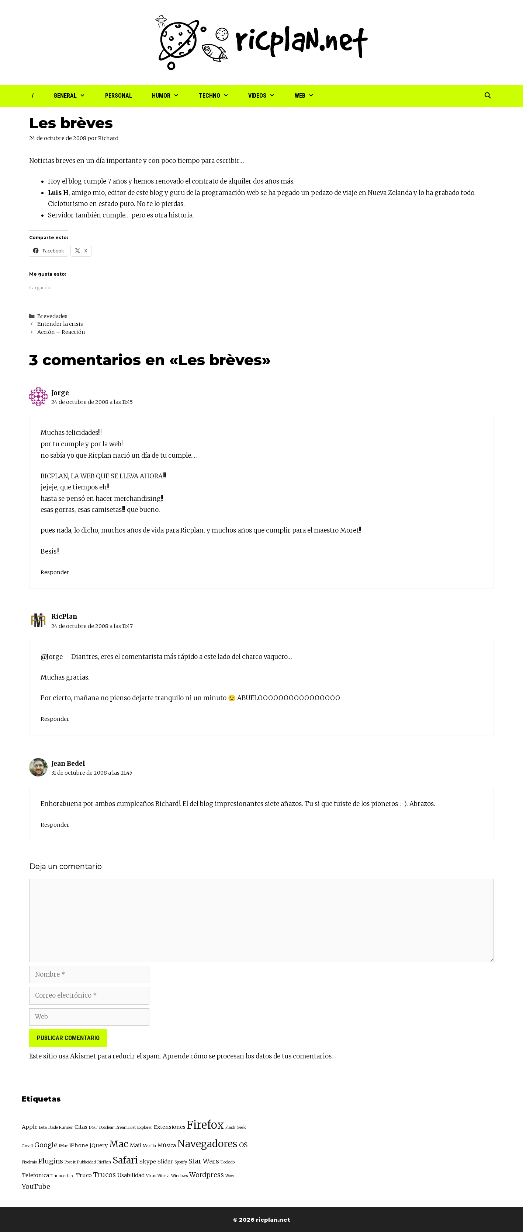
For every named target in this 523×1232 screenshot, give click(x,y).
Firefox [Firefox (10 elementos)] (205, 1125)
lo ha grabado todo (446, 193)
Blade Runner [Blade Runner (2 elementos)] (60, 1127)
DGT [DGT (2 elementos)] (93, 1127)
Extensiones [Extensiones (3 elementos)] (170, 1127)
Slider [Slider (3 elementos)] (165, 1161)
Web (309, 96)
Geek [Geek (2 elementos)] (241, 1127)
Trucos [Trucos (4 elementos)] (104, 1174)
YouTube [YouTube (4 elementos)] (36, 1186)
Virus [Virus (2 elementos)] (151, 1175)
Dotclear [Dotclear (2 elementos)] (106, 1127)
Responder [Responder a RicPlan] (55, 719)
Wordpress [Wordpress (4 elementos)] (206, 1174)
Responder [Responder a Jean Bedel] (55, 824)
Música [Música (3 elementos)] (166, 1145)
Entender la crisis (60, 324)
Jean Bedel (68, 764)
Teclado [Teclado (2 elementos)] (228, 1162)
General (74, 96)
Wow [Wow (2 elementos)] (229, 1175)
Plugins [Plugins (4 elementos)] (50, 1161)
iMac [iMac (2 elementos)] (63, 1146)
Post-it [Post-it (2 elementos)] (70, 1162)
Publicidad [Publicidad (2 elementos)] (86, 1162)
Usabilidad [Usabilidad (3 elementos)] (131, 1175)
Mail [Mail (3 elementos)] (135, 1145)
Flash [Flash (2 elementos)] (230, 1127)
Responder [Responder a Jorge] (55, 572)
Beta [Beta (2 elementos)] (43, 1127)
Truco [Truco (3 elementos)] (84, 1175)
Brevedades (52, 316)
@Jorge (52, 657)
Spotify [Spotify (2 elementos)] (180, 1162)
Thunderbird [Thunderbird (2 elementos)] (63, 1175)
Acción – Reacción (61, 332)
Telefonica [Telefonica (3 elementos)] (35, 1175)
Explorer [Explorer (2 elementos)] (144, 1127)
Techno (219, 96)
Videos (266, 96)
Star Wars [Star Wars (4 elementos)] (203, 1161)
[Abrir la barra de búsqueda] (487, 96)
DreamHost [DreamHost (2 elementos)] (125, 1127)
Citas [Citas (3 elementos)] (81, 1127)
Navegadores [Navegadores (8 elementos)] (207, 1144)
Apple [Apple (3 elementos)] (30, 1127)
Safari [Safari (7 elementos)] (125, 1160)
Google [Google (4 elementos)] (46, 1145)
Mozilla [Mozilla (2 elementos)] (149, 1146)
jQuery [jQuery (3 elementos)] (99, 1145)
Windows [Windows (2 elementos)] (179, 1175)
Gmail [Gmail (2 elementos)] (27, 1146)
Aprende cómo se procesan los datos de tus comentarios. (248, 1056)
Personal (118, 95)
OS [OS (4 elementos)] (243, 1145)
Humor (170, 96)
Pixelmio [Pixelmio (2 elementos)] (29, 1162)
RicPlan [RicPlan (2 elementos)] (104, 1162)
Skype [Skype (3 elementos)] (147, 1161)
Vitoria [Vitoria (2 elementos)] (163, 1175)
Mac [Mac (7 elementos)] (118, 1144)
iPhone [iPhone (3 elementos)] (78, 1145)
